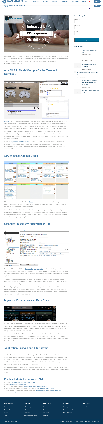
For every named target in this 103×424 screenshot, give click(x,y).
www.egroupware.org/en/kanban (18, 384)
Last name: (77, 25)
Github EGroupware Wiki (41, 390)
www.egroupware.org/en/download (45, 388)
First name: (77, 19)
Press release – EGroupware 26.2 (89, 51)
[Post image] (77, 51)
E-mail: (76, 31)
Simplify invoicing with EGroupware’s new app (87, 73)
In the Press (8, 16)
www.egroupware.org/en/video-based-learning (23, 382)
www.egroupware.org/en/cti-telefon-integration (35, 386)
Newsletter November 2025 (89, 58)
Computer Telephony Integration (34, 269)
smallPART (7, 121)
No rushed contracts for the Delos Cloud (90, 91)
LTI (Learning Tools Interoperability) (20, 141)
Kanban (31, 202)
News (7, 19)
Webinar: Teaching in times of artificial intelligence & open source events (89, 82)
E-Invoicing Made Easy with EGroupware (89, 65)
